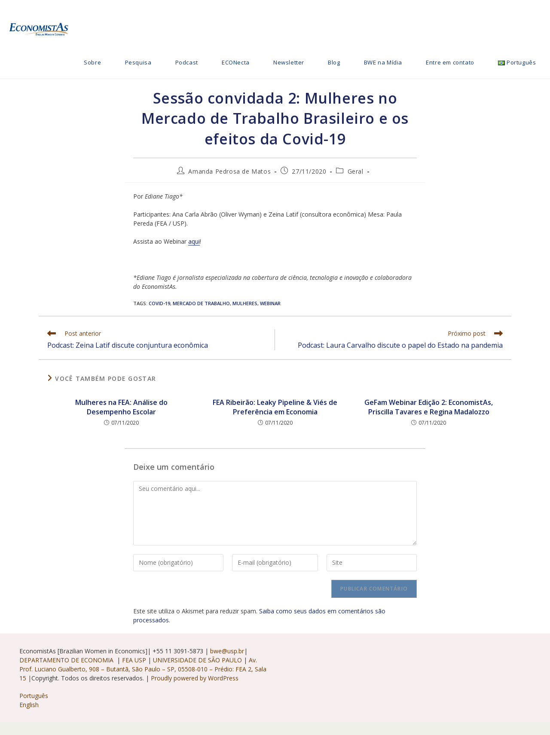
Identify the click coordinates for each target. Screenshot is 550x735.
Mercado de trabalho (201, 303)
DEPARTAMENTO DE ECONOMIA (68, 660)
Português (33, 696)
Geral (356, 171)
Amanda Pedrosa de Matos (229, 171)
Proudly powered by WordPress (194, 678)
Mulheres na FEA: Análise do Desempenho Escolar (121, 407)
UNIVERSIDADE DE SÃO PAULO (198, 660)
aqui (194, 241)
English (29, 705)
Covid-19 (159, 303)
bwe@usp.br (227, 651)
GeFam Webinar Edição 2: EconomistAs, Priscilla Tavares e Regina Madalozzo (428, 407)
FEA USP (135, 660)
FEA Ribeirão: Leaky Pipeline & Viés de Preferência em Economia (275, 407)
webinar (270, 303)
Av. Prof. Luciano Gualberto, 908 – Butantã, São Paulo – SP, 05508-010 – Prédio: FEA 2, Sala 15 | (142, 669)
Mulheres (244, 303)
